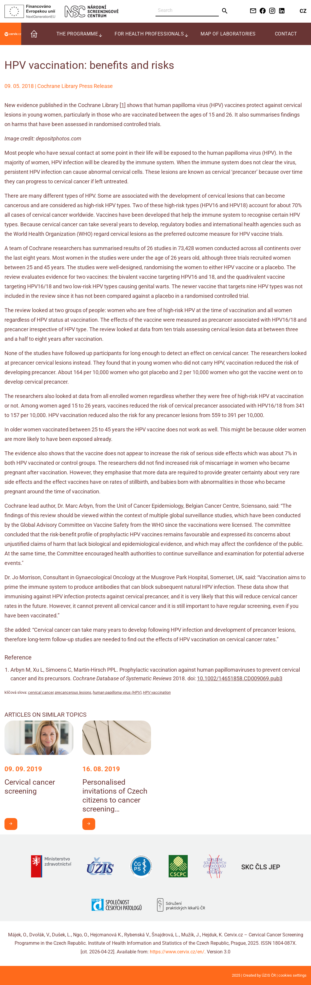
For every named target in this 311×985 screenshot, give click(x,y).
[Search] (187, 10)
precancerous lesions (73, 692)
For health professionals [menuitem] (149, 34)
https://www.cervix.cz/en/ (177, 952)
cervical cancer (40, 692)
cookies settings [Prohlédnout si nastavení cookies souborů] (292, 975)
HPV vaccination (157, 692)
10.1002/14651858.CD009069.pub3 (239, 678)
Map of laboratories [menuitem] (228, 34)
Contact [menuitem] (286, 34)
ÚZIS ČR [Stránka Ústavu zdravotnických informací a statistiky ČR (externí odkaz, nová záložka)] (269, 975)
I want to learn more (13, 823)
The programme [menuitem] (77, 34)
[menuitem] (34, 34)
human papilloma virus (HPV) (117, 692)
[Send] (225, 11)
